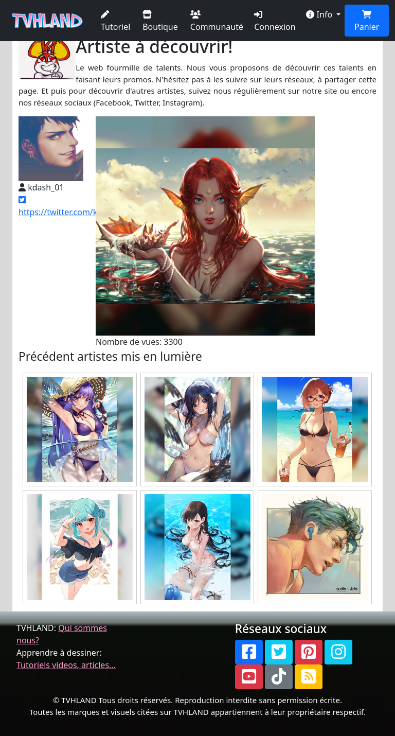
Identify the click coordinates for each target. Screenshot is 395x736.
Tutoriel (115, 21)
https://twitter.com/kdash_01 (74, 207)
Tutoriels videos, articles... (66, 665)
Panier (366, 21)
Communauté (216, 21)
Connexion (274, 21)
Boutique (160, 21)
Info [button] (320, 14)
